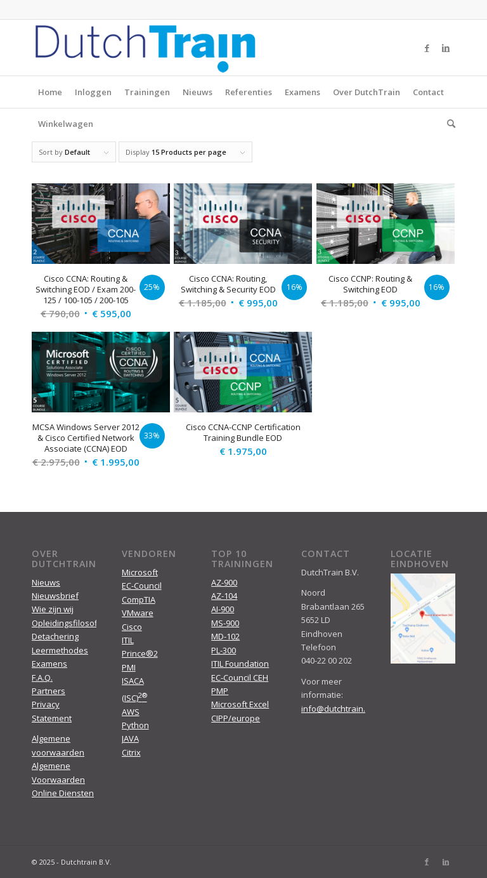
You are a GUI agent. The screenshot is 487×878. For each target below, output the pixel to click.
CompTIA (138, 599)
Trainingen (147, 92)
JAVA (130, 738)
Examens (302, 92)
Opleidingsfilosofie (68, 623)
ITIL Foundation (240, 663)
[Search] (448, 124)
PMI (129, 667)
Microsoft (140, 572)
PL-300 (223, 650)
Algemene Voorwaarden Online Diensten (63, 779)
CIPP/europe (235, 718)
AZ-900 (224, 582)
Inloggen (93, 92)
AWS (131, 711)
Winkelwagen (65, 123)
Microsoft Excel (240, 704)
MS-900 (225, 623)
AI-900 (222, 609)
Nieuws (197, 92)
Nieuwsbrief (55, 595)
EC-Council (142, 585)
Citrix (131, 752)
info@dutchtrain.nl (336, 708)
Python (135, 725)
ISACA (133, 680)
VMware (137, 613)
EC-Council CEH (239, 677)
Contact (428, 92)
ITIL (128, 640)
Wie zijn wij (53, 609)
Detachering (55, 636)
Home (50, 92)
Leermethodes (60, 650)
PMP (219, 691)
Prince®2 (140, 653)
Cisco (132, 626)
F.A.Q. (42, 677)
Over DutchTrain (366, 92)
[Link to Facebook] (426, 47)
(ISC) (134, 698)
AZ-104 (224, 595)
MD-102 (225, 636)
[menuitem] (448, 124)
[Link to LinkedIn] (445, 47)
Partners (48, 691)
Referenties (248, 92)
